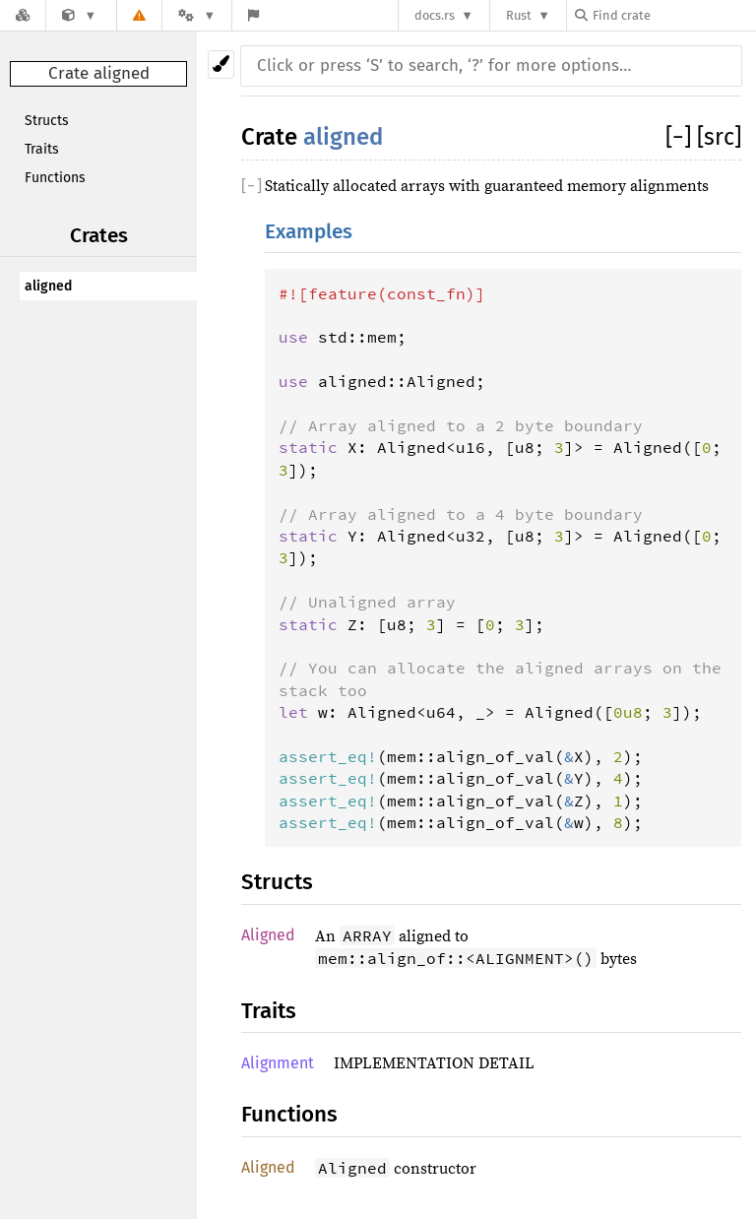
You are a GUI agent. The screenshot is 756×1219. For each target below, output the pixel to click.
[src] (719, 137)
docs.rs (434, 15)
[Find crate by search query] (673, 15)
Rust (519, 15)
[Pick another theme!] (221, 64)
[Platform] (196, 15)
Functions (55, 177)
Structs (47, 120)
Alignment (277, 1063)
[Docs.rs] (22, 15)
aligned (48, 286)
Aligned (268, 935)
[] (681, 137)
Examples (308, 232)
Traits (42, 149)
